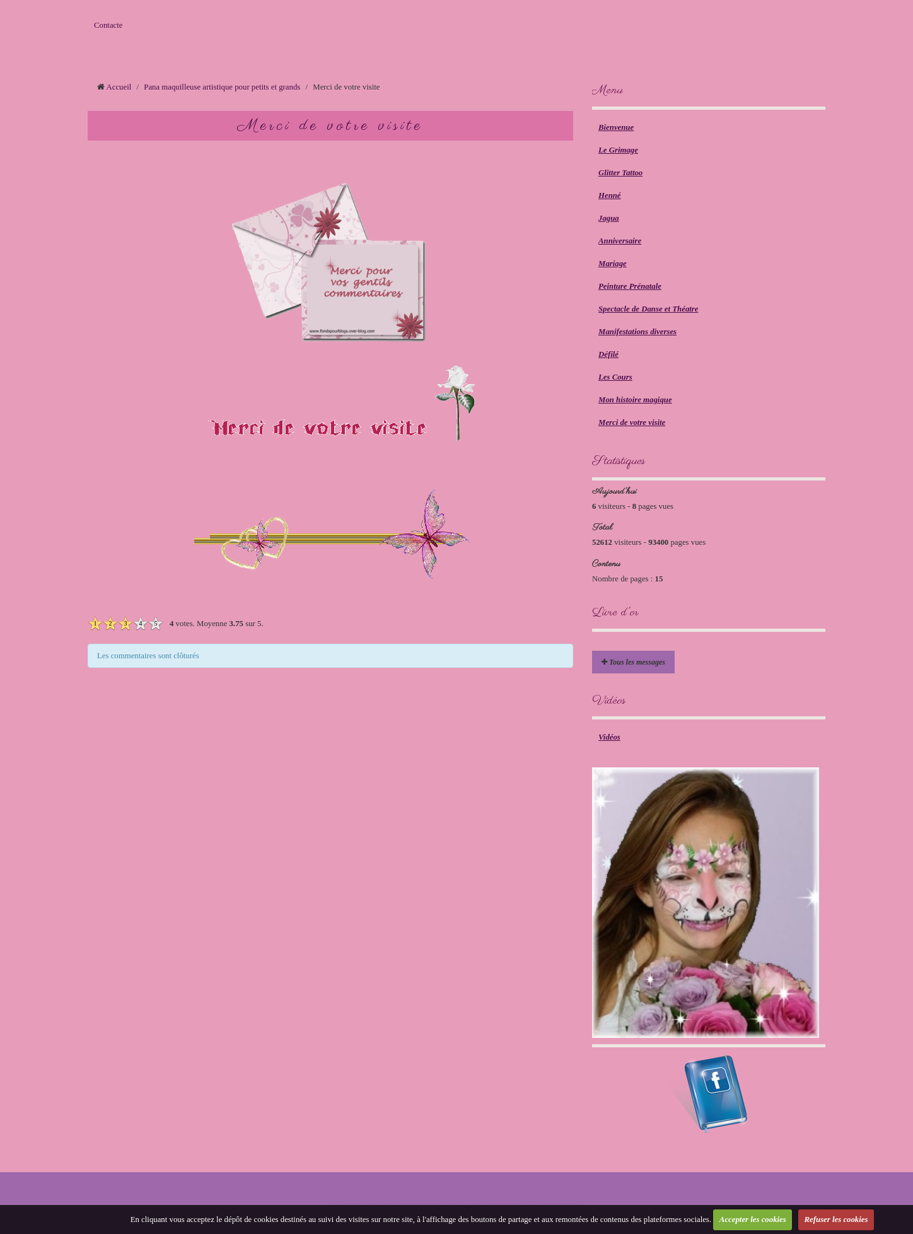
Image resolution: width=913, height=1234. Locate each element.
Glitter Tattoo (620, 172)
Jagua (608, 218)
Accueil (119, 87)
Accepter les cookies (752, 1219)
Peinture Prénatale (629, 286)
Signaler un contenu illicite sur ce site (520, 1204)
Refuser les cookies (836, 1219)
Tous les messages (633, 662)
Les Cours (615, 377)
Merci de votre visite (631, 422)
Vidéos (609, 737)
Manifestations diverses (637, 331)
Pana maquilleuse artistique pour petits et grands (222, 87)
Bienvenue (616, 127)
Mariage (612, 263)
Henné (609, 195)
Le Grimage (618, 150)
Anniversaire (619, 240)
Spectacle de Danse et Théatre (648, 309)
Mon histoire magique (635, 399)
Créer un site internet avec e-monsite (391, 1204)
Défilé (608, 354)
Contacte (108, 25)
